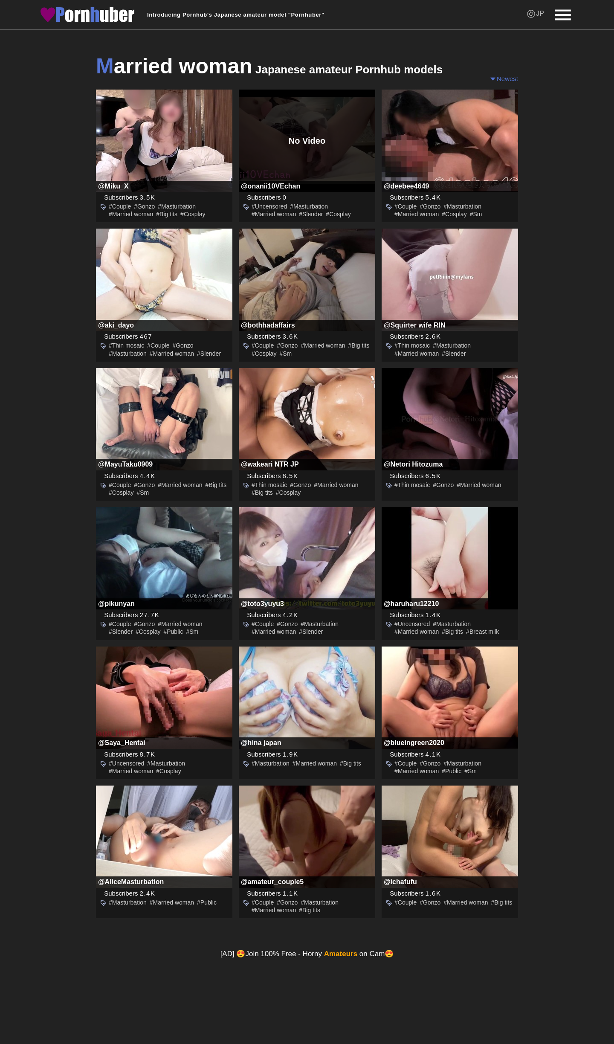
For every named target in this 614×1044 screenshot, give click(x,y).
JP (540, 13)
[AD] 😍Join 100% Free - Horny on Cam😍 (307, 954)
